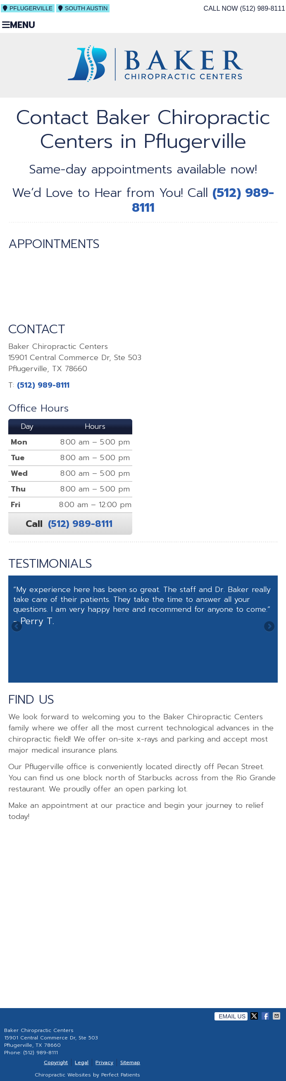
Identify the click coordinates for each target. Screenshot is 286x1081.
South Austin (82, 8)
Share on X (255, 1016)
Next (268, 627)
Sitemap (130, 1062)
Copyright (56, 1062)
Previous (17, 627)
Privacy (104, 1062)
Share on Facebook (266, 1016)
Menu (18, 25)
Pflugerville (27, 8)
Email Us (232, 1016)
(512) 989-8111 (262, 8)
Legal (81, 1062)
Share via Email (277, 1016)
